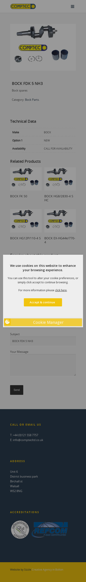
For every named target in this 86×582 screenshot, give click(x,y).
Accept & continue (43, 302)
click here (61, 290)
